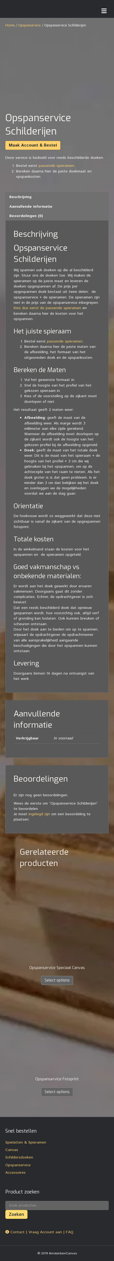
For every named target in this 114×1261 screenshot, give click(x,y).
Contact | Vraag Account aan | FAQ (39, 1232)
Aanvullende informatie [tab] (30, 206)
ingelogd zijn (39, 814)
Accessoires (15, 1172)
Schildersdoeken (19, 1157)
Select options (57, 980)
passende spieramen (56, 165)
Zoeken (16, 1214)
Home (10, 25)
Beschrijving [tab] (20, 197)
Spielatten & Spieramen (25, 1142)
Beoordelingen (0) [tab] (26, 216)
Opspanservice (29, 25)
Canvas (11, 1150)
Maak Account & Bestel (33, 145)
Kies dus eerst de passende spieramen (47, 308)
